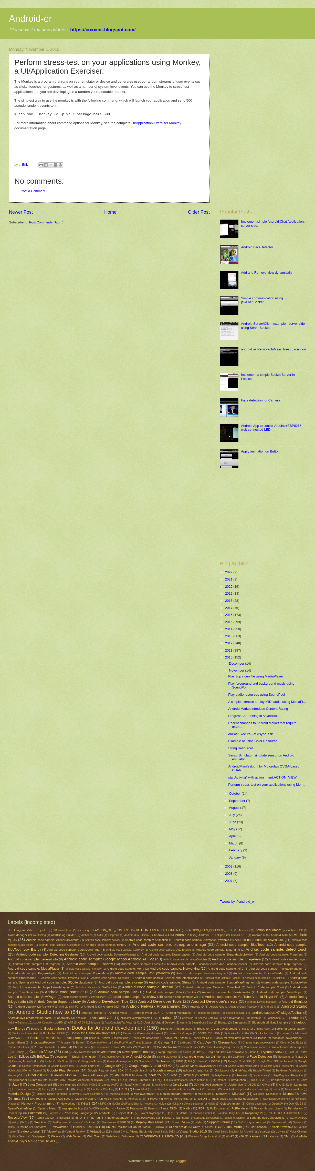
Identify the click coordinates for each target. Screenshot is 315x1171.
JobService (235, 1084)
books (35, 1028)
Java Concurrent (40, 1084)
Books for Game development (92, 1033)
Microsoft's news (295, 1094)
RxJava (166, 1117)
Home (110, 212)
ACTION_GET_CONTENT (112, 930)
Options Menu (47, 1108)
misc (17, 1098)
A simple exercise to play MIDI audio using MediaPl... (267, 702)
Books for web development (233, 1037)
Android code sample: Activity (102, 940)
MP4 (166, 1098)
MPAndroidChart (183, 1098)
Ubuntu (92, 1127)
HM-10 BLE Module (128, 1075)
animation (164, 1017)
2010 (229, 657)
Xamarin (255, 1136)
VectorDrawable (282, 1126)
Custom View (40, 1051)
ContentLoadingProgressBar (222, 1047)
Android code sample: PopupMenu (85, 973)
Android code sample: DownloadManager (111, 954)
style (198, 1122)
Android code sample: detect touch (276, 949)
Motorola (133, 1098)
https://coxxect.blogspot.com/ (102, 29)
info (35, 1079)
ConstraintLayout (189, 1047)
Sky (27, 1122)
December (237, 663)
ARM (60, 1022)
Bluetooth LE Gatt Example (270, 1022)
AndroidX (81, 1018)
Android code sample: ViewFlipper (279, 992)
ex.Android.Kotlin (138, 1056)
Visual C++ (119, 1131)
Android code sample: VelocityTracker (170, 992)
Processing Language (78, 1113)
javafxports (161, 1084)
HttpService (222, 1075)
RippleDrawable (144, 1117)
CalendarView (98, 1042)
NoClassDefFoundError (125, 1103)
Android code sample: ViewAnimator (226, 992)
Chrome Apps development (259, 1042)
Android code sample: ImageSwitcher (185, 959)
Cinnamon (102, 1047)
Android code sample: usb (117, 992)
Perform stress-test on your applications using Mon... (266, 784)
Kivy (278, 1084)
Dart (65, 1052)
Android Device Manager (262, 1001)
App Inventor (231, 1017)
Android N (90, 1006)
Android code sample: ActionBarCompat (52, 939)
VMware (280, 1131)
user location (258, 1126)
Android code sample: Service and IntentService (167, 977)
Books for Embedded (24, 1033)
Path (186, 1108)
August (234, 808)
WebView (112, 1136)
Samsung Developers (206, 1117)
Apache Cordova (208, 1018)
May (232, 829)
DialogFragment (166, 1052)
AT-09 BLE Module (89, 1022)
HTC (174, 1075)
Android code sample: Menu (125, 968)
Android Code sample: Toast (265, 987)
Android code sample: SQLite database (64, 982)
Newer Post (21, 212)
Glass (200, 1061)
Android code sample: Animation (146, 939)
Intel (45, 1079)
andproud (113, 935)
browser (66, 1042)
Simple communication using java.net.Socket (262, 300)
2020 (229, 586)
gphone (187, 1070)
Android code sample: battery (106, 944)
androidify (63, 1017)
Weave (55, 1136)
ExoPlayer (239, 1056)
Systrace (298, 1122)
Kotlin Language (296, 1084)
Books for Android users (176, 1028)
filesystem (284, 1056)
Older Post (199, 212)
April (232, 836)
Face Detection (261, 1056)
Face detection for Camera (260, 400)
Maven (76, 1094)
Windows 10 (130, 1136)
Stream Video (181, 1122)
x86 (241, 1136)
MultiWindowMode (246, 1098)
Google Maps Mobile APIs (243, 1066)
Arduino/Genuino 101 (20, 1022)
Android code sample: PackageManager (276, 968)
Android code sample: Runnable (110, 978)
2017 (229, 608)
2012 (229, 643)
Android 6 (258, 935)
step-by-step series (149, 1122)
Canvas (164, 1042)
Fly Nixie (62, 1061)
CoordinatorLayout (255, 1047)
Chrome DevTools (18, 1047)
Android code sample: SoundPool (265, 978)
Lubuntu (211, 1089)
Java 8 (17, 1084)
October (235, 793)
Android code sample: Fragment (281, 954)
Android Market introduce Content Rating (258, 709)
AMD (100, 935)
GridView (241, 1070)
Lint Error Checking (102, 1089)
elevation (61, 1056)
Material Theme (46, 1094)
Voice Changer (298, 1131)
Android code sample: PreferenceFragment (202, 973)
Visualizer (264, 1131)
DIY (198, 1052)
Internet (221, 1080)
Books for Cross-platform (291, 1028)
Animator (187, 1018)
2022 (229, 572)
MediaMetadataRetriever (176, 1093)
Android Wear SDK (146, 1012)
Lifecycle (81, 1089)
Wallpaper (39, 1136)
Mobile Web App (113, 1098)
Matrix (63, 1094)
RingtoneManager (117, 1117)
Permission (295, 1108)
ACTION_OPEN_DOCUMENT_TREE (211, 930)
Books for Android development (108, 1028)
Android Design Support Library (57, 1001)
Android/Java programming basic (29, 1017)
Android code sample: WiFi (182, 996)
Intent (132, 1080)
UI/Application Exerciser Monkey (156, 123)
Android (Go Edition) (136, 935)
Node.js (148, 1103)
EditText (43, 1056)
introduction (238, 1079)
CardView (204, 1042)
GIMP (179, 1061)
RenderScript (62, 1117)
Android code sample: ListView (90, 964)
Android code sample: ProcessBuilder (258, 973)
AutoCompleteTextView (118, 1022)
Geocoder (144, 1061)
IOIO (254, 1080)
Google (214, 1061)
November (237, 670)
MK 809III (36, 1098)
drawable (238, 1052)
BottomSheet (16, 1042)
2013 (229, 636)
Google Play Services (63, 1070)
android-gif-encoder (208, 1012)
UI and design (178, 1126)
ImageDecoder (17, 1079)
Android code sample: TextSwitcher (96, 987)
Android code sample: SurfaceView (284, 982)
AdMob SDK (295, 930)
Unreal (209, 1127)
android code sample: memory (84, 968)
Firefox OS (301, 1056)
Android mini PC (69, 1006)
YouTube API (46, 1141)
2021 (229, 579)
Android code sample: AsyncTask (259, 940)
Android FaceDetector (257, 247)
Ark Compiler (45, 1022)
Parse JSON (169, 1108)
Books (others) (55, 1028)
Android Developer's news (214, 1001)
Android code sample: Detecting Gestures (47, 954)
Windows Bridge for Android (204, 1136)
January (235, 857)
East (291, 1052)
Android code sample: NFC (226, 968)
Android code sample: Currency (125, 949)
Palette (121, 1108)
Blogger (180, 1161)
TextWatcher (59, 1126)
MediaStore (205, 1094)
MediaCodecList (119, 1094)
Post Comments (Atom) (46, 222)
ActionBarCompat (268, 930)
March (234, 843)
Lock (198, 1089)
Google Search (139, 1070)
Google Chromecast (34, 1066)
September (237, 801)
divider (187, 1052)
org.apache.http (72, 1108)
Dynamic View (271, 1052)
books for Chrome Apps (256, 1028)
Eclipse (23, 1056)
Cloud (116, 1047)
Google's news (164, 1070)
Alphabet (86, 935)
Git (190, 1061)
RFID (78, 1117)
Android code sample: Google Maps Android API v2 (109, 959)
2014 (229, 629)
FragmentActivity (92, 1061)
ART (70, 1022)
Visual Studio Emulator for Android (233, 1131)
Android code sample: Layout (288, 959)
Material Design (19, 1094)
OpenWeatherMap (20, 1108)
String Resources (241, 748)
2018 (229, 601)
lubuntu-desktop (232, 1089)
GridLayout (222, 1070)
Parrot (151, 1108)
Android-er (30, 18)
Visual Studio (139, 1131)
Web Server (73, 1136)
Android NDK (111, 1006)
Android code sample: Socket (222, 978)
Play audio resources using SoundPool (256, 694)
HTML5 (189, 1075)
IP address (278, 1079)
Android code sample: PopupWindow (142, 973)
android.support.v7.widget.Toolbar (277, 1013)
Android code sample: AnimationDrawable (201, 939)
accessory (83, 930)
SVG (241, 1122)
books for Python (176, 1037)
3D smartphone (63, 930)
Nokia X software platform (187, 1103)
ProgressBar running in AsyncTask (253, 716)
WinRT (230, 1136)
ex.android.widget (193, 1056)
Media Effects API (94, 1094)
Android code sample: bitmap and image (169, 944)
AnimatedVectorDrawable (135, 1018)
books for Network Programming (108, 1038)
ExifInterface (219, 1056)
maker (276, 1089)
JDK (197, 1084)
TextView (40, 1126)
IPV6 (293, 1080)
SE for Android (298, 1117)
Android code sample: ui (66, 992)
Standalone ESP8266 (115, 1122)
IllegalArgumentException (288, 1075)
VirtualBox (97, 1131)
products (104, 1113)
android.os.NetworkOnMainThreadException (273, 349)
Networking (68, 1103)
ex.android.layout (167, 1056)
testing (24, 1126)
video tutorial (30, 1131)
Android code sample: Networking (175, 968)
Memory (221, 1093)
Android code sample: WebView (132, 997)
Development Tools (136, 1052)
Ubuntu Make (142, 1126)
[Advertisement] (263, 83)
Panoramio (136, 1108)
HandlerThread (262, 1070)
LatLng (46, 1089)
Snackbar (40, 1122)
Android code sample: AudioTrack (59, 944)
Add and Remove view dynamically (266, 272)
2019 (229, 593)
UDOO (160, 1127)
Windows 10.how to (161, 1136)
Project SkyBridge (150, 1113)
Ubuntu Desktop (116, 1126)
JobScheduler (214, 1084)
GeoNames (163, 1061)
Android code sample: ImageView (236, 959)
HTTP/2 (204, 1075)
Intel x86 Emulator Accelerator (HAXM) (79, 1079)
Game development (120, 1061)
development (106, 1052)
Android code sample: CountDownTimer (73, 949)
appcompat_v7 (277, 1018)
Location (158, 1089)
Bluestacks (240, 1022)
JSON (252, 1084)
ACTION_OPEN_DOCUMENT (158, 930)
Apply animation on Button (260, 451)
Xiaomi (273, 1136)
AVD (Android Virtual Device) (156, 1022)
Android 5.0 (183, 935)
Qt (168, 1113)
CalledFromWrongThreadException (132, 1042)
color (129, 1047)
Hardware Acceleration (289, 1070)
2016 (229, 615)
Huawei (242, 1075)
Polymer (53, 1113)
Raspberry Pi (254, 1113)
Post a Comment (33, 191)
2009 (229, 866)
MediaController (144, 1093)
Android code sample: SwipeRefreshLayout (41, 987)
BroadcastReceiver (43, 1042)
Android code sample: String (170, 982)
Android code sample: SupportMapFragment (226, 982)
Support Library (218, 1122)
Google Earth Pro (89, 1066)
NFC (103, 1103)
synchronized (257, 1122)
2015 (229, 622)
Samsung (182, 1117)
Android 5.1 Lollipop (211, 935)
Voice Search (19, 1136)
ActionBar (244, 930)
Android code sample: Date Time (218, 949)
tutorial (77, 1126)
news (85, 1103)
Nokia (162, 1103)
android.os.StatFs (236, 1012)
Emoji (76, 1056)
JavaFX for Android (137, 1084)
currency (18, 1052)
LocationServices (178, 1089)
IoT (263, 1079)
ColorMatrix (164, 1047)
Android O (197, 1006)
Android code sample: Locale (141, 964)
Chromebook (81, 1047)
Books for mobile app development (56, 1038)
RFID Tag (93, 1117)
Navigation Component (276, 1098)
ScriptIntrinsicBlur (234, 1117)
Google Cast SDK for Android (275, 1061)
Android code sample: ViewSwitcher (83, 997)
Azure (183, 1022)
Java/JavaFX (110, 1084)
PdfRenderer (240, 1108)
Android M (48, 1006)
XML (287, 1136)
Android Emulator (294, 1001)
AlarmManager (17, 935)
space (77, 1122)
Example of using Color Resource (252, 741)
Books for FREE (54, 1033)
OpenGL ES (296, 1103)
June (233, 822)
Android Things (92, 1012)
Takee (11, 1127)
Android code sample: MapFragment (277, 964)
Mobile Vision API (86, 1098)
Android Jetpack (25, 1006)
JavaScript (180, 1084)
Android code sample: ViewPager (32, 997)
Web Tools (94, 1136)
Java (304, 1079)
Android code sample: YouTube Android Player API (242, 997)
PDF (201, 1108)
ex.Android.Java (111, 1056)
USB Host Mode (230, 1127)
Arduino (296, 1018)
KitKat (265, 1084)
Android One (216, 1006)
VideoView (54, 1131)
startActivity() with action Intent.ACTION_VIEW (262, 777)
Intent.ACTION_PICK (154, 1079)
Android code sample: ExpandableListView (225, 954)
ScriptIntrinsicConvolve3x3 (267, 1117)
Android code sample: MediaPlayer (33, 968)
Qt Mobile (181, 1113)
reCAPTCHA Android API (285, 1113)
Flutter (48, 1061)
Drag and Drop (216, 1052)
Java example (67, 1084)
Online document (256, 1103)
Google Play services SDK (106, 1070)
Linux (123, 1089)
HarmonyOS (15, 1075)
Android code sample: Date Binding (170, 949)
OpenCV (277, 1103)
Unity (196, 1126)
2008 (229, 873)
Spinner (91, 1122)
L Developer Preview (24, 1089)
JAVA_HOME (89, 1084)
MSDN (202, 1098)
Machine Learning (257, 1089)
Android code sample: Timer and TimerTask (212, 987)
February (236, 850)
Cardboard (184, 1042)
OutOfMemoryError (100, 1108)
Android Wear (118, 1012)
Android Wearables (178, 1012)
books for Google (180, 1033)
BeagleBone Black (202, 1022)
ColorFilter (144, 1047)
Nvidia (211, 1103)
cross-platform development (289, 1047)
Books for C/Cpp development (217, 1028)
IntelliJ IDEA (117, 1080)
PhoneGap (15, 1113)
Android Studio (294, 1006)
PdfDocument (218, 1108)
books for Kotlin (238, 1033)
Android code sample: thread (147, 987)
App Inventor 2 (254, 1018)
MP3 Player (150, 1098)
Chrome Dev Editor (291, 1042)
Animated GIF (102, 1018)
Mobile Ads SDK (59, 1098)
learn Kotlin (62, 1089)
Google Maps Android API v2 (150, 1066)
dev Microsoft (82, 1052)
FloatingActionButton (25, 1061)
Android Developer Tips (108, 1001)
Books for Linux (265, 1033)
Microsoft (239, 1094)
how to (155, 1075)
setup (15, 1122)
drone (252, 1052)
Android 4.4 (161, 935)
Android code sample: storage (121, 982)
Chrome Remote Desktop (51, 1047)
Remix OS (42, 1117)
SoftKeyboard (60, 1122)
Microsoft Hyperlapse (265, 1094)
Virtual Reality (76, 1131)
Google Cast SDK (240, 1061)
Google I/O (112, 1066)
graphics (203, 1070)
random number (202, 1113)
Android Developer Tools (160, 1001)
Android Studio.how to (42, 1012)
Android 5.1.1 (239, 935)
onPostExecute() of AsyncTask (250, 734)
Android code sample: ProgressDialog (63, 978)
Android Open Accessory (244, 1006)
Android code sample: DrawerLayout (165, 954)
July (232, 815)
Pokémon (35, 1113)
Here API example (95, 1075)
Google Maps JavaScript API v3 (201, 1065)
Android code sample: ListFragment (36, 964)
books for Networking (146, 1038)
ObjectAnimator (230, 1103)
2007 (229, 881)
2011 (229, 650)
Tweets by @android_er (237, 901)
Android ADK (279, 935)
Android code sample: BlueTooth (241, 945)
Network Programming (37, 1103)
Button (80, 1042)
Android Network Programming (153, 1006)
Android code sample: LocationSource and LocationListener (207, 964)
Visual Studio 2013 (164, 1131)
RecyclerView (18, 1117)
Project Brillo (125, 1113)
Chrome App (227, 1042)
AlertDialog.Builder (63, 935)
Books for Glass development (143, 1033)
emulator (91, 1056)
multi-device (220, 1098)
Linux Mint (140, 1089)
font (75, 1061)
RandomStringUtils (228, 1113)
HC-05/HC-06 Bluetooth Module (52, 1075)
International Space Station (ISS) (193, 1080)
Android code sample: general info (33, 959)
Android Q (270, 1006)
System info (279, 1122)
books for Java (209, 1033)
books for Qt (201, 1038)
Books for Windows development (280, 1037)
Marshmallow (294, 1089)
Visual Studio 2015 (193, 1131)
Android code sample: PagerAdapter (32, 973)
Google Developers (62, 1066)
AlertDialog (39, 935)
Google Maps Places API (279, 1066)
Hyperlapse (260, 1075)
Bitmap (222, 1022)
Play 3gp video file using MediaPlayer (255, 676)
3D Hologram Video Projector (27, 930)
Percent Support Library (268, 1108)
